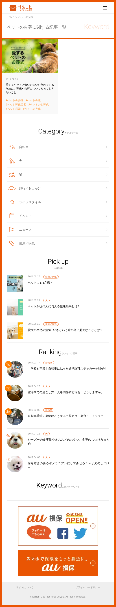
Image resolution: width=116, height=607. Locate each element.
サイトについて (24, 587)
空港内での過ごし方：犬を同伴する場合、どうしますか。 (66, 392)
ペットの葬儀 (15, 100)
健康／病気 (51, 277)
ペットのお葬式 (39, 104)
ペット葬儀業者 (16, 104)
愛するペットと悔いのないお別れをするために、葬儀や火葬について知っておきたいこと (30, 76)
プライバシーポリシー (87, 587)
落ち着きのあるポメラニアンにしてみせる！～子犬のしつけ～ (68, 465)
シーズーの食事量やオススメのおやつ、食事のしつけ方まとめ (68, 441)
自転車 (48, 362)
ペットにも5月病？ (40, 282)
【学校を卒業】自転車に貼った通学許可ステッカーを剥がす (67, 368)
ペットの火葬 (32, 109)
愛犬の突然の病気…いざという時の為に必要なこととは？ (65, 330)
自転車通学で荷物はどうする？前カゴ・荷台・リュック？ (66, 416)
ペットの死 (34, 100)
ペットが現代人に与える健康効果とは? (53, 306)
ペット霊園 (14, 109)
